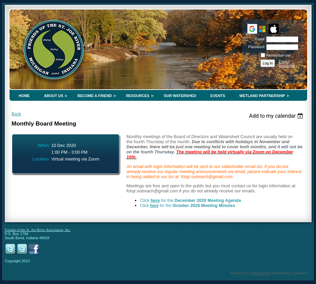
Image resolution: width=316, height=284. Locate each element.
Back (16, 113)
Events (218, 96)
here (155, 200)
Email (258, 39)
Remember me (278, 55)
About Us (53, 96)
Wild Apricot (260, 273)
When (43, 145)
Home (24, 96)
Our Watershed (180, 96)
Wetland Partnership (262, 96)
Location (41, 159)
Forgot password (287, 63)
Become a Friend (94, 96)
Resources (138, 96)
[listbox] (277, 116)
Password (255, 47)
